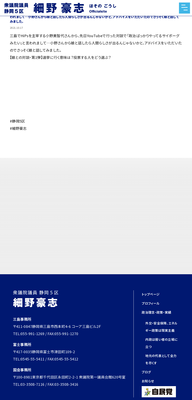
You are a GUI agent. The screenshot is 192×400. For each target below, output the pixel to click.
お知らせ (148, 388)
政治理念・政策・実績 (158, 312)
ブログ (147, 379)
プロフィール (152, 303)
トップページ (152, 294)
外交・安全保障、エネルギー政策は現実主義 (161, 330)
